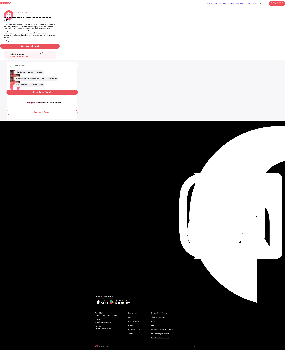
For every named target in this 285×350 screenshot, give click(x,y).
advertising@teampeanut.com (106, 315)
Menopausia (251, 3)
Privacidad (155, 321)
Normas (130, 325)
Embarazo (223, 3)
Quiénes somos (133, 313)
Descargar (155, 325)
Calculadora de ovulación (160, 338)
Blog (129, 317)
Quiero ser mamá (212, 3)
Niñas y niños (240, 3)
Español (195, 346)
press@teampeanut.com (103, 322)
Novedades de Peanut (159, 313)
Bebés (232, 3)
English (187, 346)
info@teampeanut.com (103, 329)
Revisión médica (133, 321)
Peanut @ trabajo (134, 329)
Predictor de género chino (160, 334)
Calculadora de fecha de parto (162, 329)
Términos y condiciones (159, 317)
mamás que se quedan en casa (20, 12)
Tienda (130, 334)
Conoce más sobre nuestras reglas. (19, 56)
